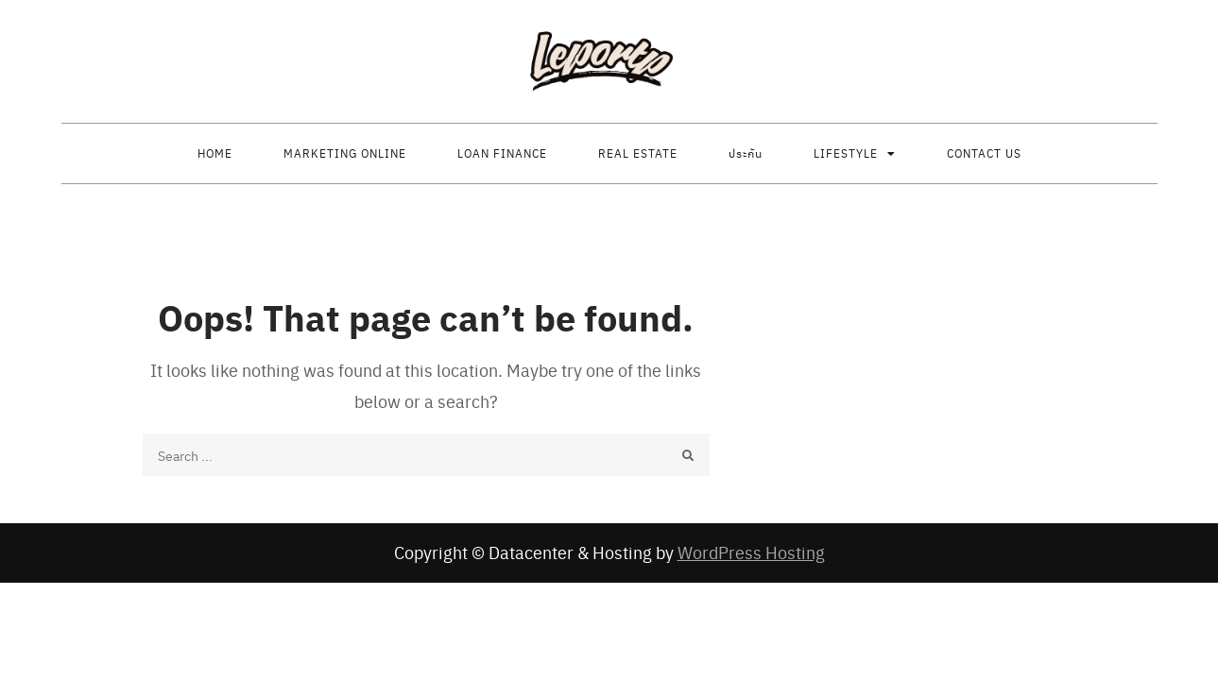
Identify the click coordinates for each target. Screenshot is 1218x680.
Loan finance (502, 153)
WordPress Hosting (751, 552)
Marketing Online (344, 153)
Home (214, 153)
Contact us (984, 153)
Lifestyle (846, 153)
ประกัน (746, 153)
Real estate (638, 153)
